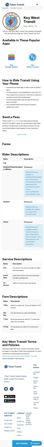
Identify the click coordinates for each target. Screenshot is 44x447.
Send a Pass (16, 121)
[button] (37, 5)
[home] (14, 4)
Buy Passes (22, 444)
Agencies (5, 8)
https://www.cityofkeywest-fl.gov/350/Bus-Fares (18, 356)
